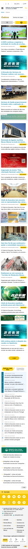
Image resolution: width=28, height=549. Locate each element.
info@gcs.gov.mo (8, 513)
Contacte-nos (20, 522)
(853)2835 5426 (19, 515)
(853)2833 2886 (8, 515)
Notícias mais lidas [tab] (7, 369)
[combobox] (20, 17)
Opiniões (19, 520)
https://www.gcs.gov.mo (10, 511)
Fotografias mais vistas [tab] (20, 369)
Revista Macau (8, 522)
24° (17, 4)
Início (2, 12)
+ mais (23, 487)
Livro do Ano (7, 525)
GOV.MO (6, 520)
